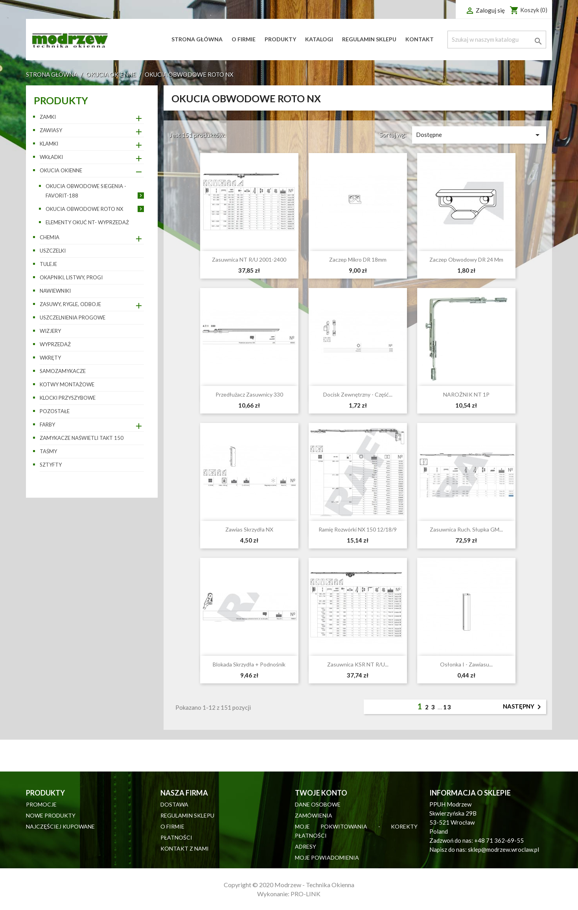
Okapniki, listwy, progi (71, 277)
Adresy (305, 846)
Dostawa (174, 804)
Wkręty (50, 357)
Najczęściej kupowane (60, 826)
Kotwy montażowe (67, 384)
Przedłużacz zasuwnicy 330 (249, 394)
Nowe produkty (50, 815)
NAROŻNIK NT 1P (466, 394)
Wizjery (50, 331)
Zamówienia (313, 815)
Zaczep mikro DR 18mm (358, 259)
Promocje (41, 804)
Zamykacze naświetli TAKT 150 (81, 438)
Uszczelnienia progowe (72, 317)
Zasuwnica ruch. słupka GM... (466, 529)
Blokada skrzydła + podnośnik (249, 664)
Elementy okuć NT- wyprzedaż (87, 222)
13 (447, 707)
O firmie (244, 39)
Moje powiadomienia (327, 857)
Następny (523, 707)
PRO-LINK (305, 893)
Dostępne (479, 135)
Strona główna (197, 39)
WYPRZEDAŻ (55, 344)
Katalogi (319, 39)
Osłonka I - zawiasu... (466, 664)
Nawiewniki (55, 291)
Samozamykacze (63, 371)
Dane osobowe (318, 804)
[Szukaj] (496, 39)
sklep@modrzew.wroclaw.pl (503, 849)
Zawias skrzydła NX (249, 529)
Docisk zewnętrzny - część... (357, 394)
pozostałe (55, 411)
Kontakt (419, 39)
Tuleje (48, 264)
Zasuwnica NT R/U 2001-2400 (249, 259)
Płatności (176, 837)
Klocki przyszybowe (68, 398)
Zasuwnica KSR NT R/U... (357, 664)
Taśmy (48, 451)
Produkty (280, 39)
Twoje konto (321, 792)
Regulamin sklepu (369, 39)
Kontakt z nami (184, 848)
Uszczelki (53, 250)
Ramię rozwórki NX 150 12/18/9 (357, 529)
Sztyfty (51, 464)
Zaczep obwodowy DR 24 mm (466, 259)
